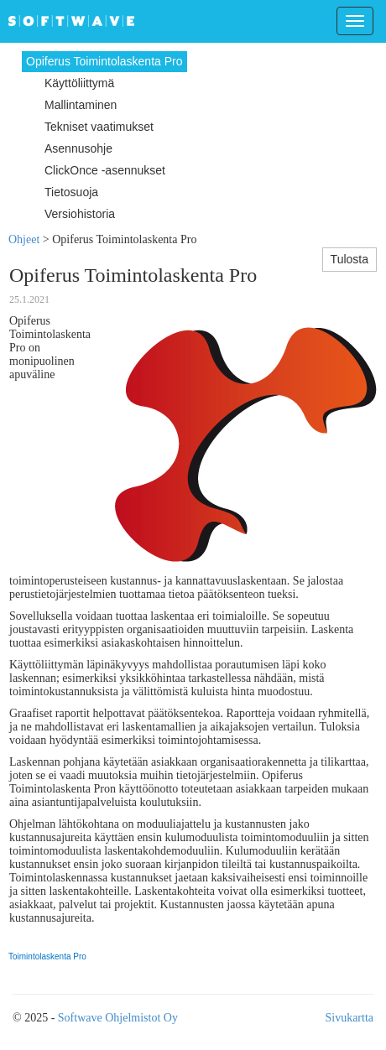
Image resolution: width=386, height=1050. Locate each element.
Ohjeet (23, 239)
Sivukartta (349, 1017)
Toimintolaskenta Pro (47, 956)
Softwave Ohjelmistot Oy (118, 1017)
